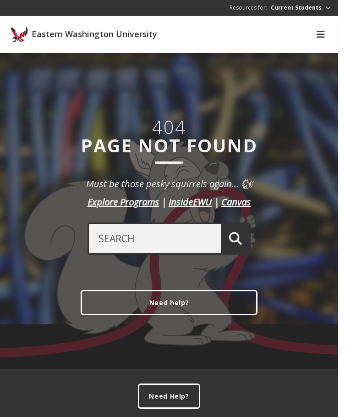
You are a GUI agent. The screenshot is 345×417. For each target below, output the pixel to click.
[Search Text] (154, 238)
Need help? (169, 302)
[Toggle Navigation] (321, 34)
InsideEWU (190, 202)
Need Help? (169, 396)
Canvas (236, 202)
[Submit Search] (236, 238)
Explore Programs (123, 202)
